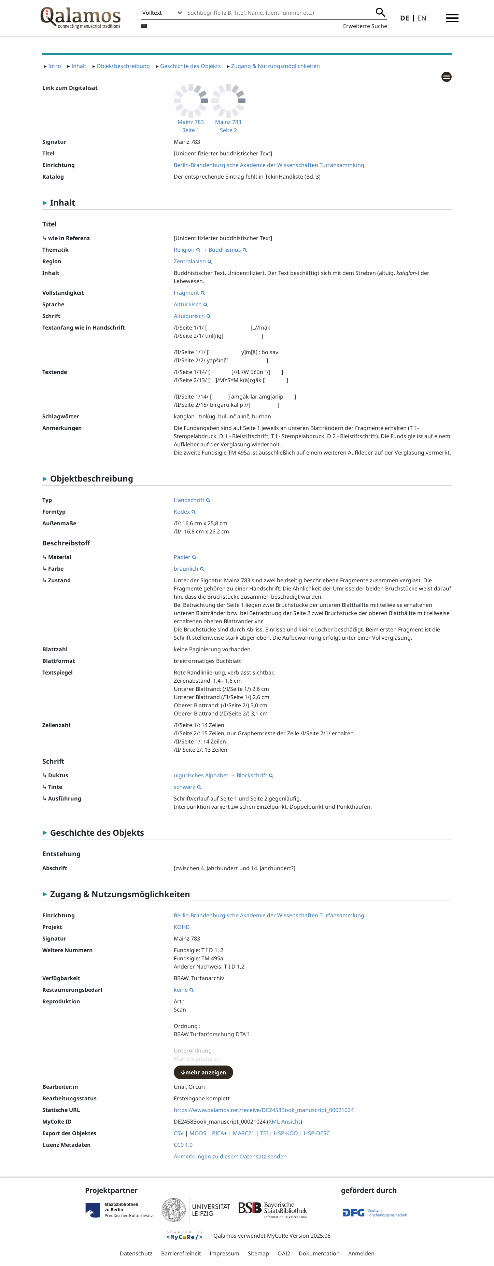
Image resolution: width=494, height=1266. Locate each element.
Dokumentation (319, 1253)
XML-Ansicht (284, 1121)
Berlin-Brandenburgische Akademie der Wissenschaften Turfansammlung (269, 165)
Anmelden (361, 1253)
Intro (54, 66)
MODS (197, 1133)
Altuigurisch (192, 316)
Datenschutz (136, 1253)
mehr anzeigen (203, 1072)
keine (184, 989)
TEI (264, 1133)
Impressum (224, 1253)
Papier (185, 557)
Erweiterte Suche (365, 26)
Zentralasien (193, 261)
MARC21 (243, 1133)
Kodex (185, 511)
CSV (179, 1133)
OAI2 (284, 1253)
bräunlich (189, 568)
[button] (452, 18)
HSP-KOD (286, 1133)
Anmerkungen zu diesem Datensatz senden (230, 1156)
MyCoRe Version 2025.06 (298, 1235)
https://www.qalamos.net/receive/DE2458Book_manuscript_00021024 (264, 1110)
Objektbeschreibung (123, 66)
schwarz (187, 787)
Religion (187, 249)
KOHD (182, 927)
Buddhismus (228, 249)
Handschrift (192, 500)
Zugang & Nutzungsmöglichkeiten (275, 66)
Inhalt (78, 66)
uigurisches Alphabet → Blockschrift (223, 775)
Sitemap (258, 1253)
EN (422, 18)
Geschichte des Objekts (190, 66)
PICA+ (219, 1133)
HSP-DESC (317, 1133)
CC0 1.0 (183, 1145)
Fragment (189, 292)
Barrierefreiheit (181, 1253)
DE (405, 18)
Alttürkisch (191, 304)
